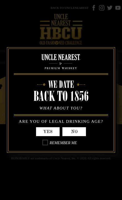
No (74, 131)
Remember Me (63, 143)
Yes (47, 131)
